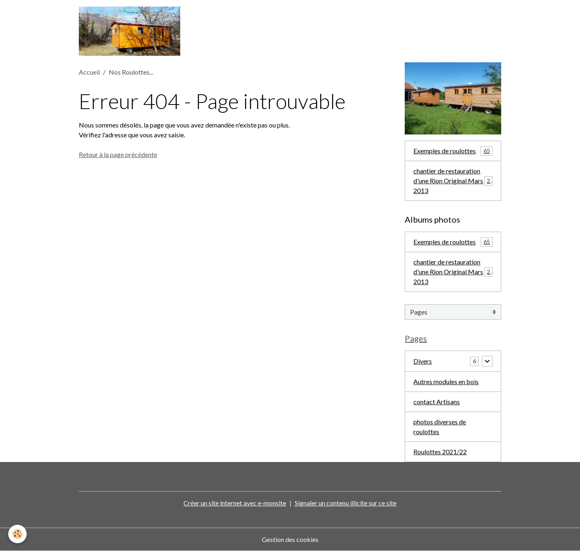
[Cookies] (17, 534)
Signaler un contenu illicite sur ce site (346, 503)
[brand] (131, 31)
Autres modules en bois (446, 381)
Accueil (89, 72)
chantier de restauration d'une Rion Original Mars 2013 (453, 180)
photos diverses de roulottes (439, 426)
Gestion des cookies (290, 539)
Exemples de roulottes (453, 151)
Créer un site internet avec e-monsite (234, 503)
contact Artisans (436, 401)
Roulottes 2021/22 (440, 451)
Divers (422, 361)
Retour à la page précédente (118, 154)
